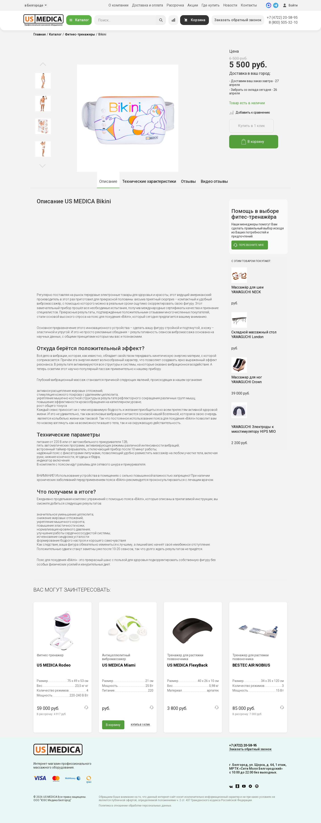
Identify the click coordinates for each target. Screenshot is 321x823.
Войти (290, 5)
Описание (108, 181)
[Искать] (161, 20)
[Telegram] (275, 5)
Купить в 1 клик (251, 126)
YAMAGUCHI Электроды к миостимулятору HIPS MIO (258, 427)
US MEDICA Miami (119, 665)
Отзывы (188, 181)
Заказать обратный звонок (237, 20)
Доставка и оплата (147, 5)
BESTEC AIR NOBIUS (251, 665)
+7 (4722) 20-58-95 (282, 17)
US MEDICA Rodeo (54, 665)
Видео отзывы (214, 181)
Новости (230, 5)
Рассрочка (175, 5)
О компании (118, 5)
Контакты (249, 5)
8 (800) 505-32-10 (283, 22)
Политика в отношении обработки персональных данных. (135, 805)
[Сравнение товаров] (173, 20)
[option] (42, 81)
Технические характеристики (149, 181)
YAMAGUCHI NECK (258, 289)
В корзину (252, 141)
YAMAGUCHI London (258, 334)
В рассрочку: (51, 714)
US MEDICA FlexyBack (187, 665)
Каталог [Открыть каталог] (79, 20)
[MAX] (268, 5)
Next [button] (42, 165)
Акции (192, 5)
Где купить (211, 5)
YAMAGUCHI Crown (258, 379)
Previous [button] (43, 64)
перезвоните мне (249, 245)
